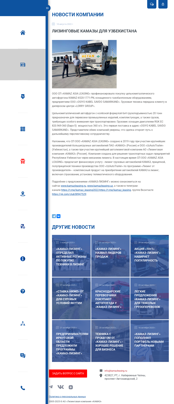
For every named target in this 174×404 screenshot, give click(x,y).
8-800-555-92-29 (38, 391)
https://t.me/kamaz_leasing (117, 191)
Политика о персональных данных (69, 396)
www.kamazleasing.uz (102, 187)
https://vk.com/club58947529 (71, 195)
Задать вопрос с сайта (70, 373)
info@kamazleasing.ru (117, 371)
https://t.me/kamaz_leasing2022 (82, 191)
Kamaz (25, 7)
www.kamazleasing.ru (75, 187)
